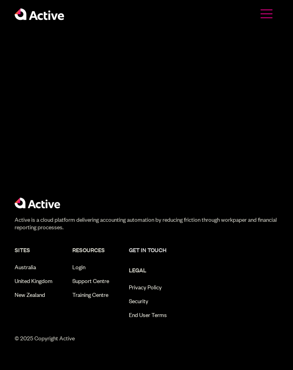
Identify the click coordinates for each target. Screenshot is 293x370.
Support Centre (90, 281)
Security (138, 301)
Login (78, 267)
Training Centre (90, 294)
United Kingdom (34, 281)
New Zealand (30, 294)
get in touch (147, 250)
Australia (25, 267)
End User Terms (148, 315)
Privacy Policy (145, 287)
